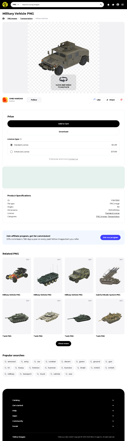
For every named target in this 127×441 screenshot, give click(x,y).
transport (25, 374)
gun (108, 361)
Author (12, 101)
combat (50, 361)
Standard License (112, 213)
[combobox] (62, 4)
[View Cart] (108, 5)
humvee (66, 368)
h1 (7, 368)
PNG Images (101, 216)
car (37, 361)
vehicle (55, 374)
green (80, 361)
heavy (19, 368)
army (24, 361)
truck (41, 374)
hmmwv (34, 368)
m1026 (109, 368)
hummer (50, 368)
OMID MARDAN (16, 98)
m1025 (95, 368)
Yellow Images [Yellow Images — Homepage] (18, 437)
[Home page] (3, 19)
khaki (81, 368)
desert (65, 361)
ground (95, 361)
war (68, 374)
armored (9, 361)
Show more (63, 343)
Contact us (73, 159)
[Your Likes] (113, 5)
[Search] (100, 4)
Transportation (114, 216)
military (9, 374)
